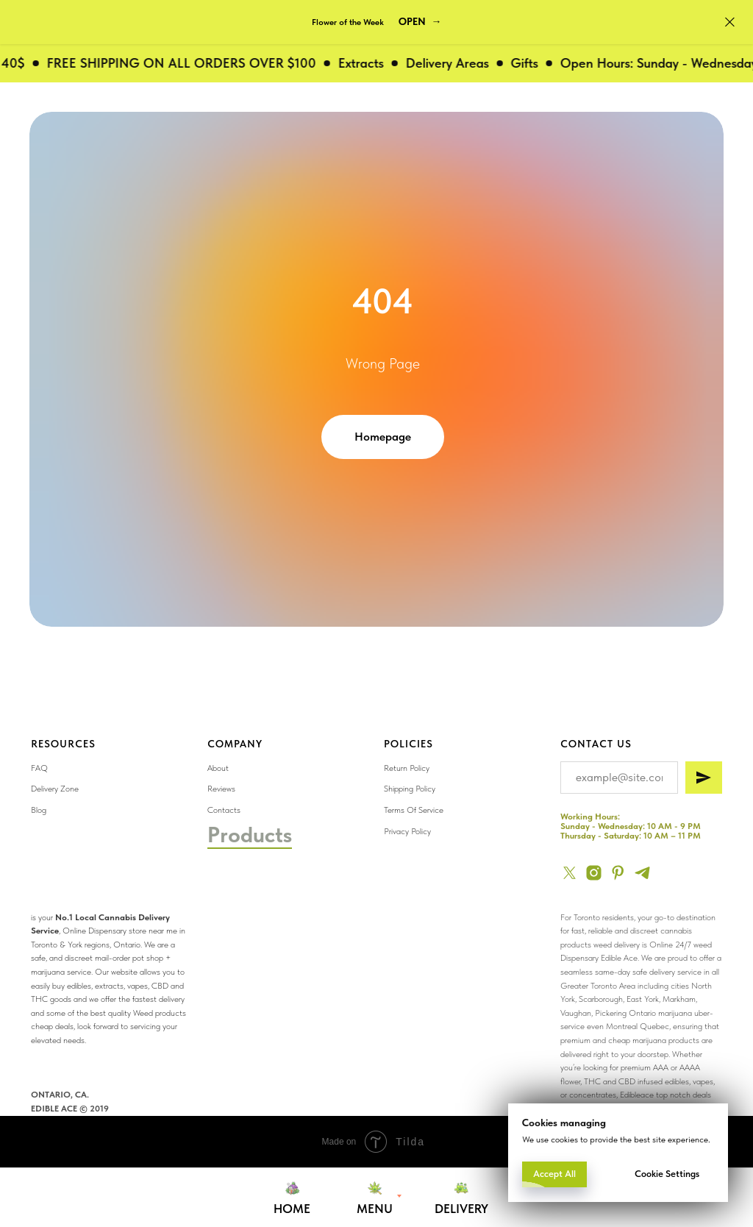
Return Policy (406, 768)
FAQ (39, 768)
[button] (420, 22)
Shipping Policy (409, 788)
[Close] (729, 22)
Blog (38, 810)
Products (249, 834)
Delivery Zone (55, 788)
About (218, 768)
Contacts (223, 810)
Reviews (221, 788)
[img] (625, 880)
